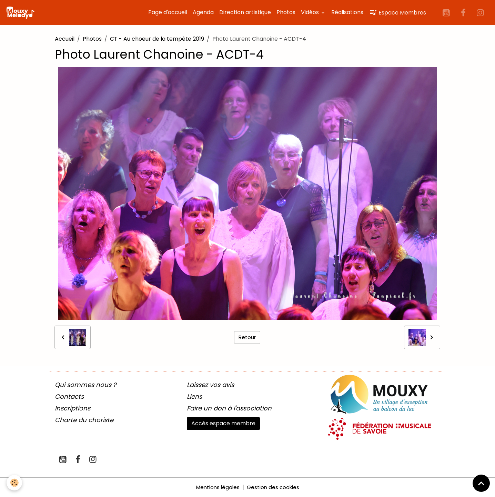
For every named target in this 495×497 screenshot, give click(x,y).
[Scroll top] (481, 483)
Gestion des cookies (274, 487)
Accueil (64, 39)
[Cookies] (14, 482)
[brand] (22, 13)
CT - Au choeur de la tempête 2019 (157, 39)
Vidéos (310, 12)
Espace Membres (397, 12)
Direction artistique (245, 12)
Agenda (203, 12)
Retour (247, 337)
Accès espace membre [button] (223, 423)
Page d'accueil (167, 12)
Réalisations (347, 12)
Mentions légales (217, 487)
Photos (285, 12)
